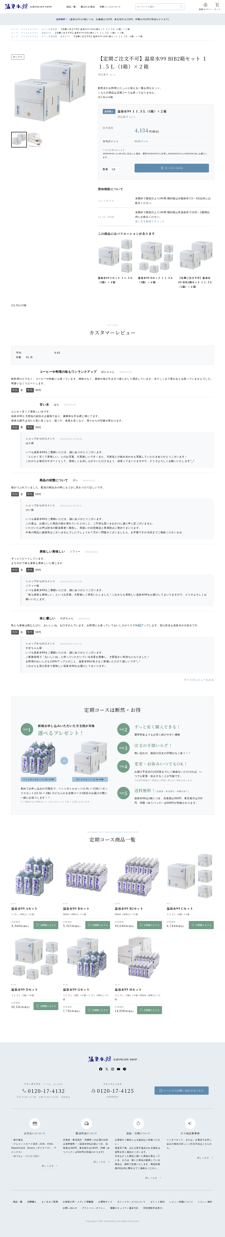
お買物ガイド (105, 1201)
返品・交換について (138, 1133)
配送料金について (86, 1133)
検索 (182, 7)
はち (56, 404)
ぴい (75, 480)
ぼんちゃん (108, 371)
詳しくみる (48, 1165)
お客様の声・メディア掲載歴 (78, 1201)
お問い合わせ (70, 1208)
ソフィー (75, 551)
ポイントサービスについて (131, 1201)
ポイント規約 (157, 1201)
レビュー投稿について (181, 1201)
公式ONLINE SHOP (41, 6)
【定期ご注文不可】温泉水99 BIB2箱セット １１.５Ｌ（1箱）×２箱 (195, 282)
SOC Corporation (107, 1221)
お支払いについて (35, 1133)
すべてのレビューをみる (199, 680)
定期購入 (32, 1201)
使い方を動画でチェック (150, 221)
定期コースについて (110, 6)
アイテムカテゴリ (29, 29)
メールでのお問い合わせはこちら (181, 1090)
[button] (19, 139)
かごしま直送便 (49, 29)
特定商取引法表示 (152, 1208)
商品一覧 (71, 6)
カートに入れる (174, 168)
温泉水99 (16, 7)
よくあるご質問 (49, 1201)
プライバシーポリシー (94, 1208)
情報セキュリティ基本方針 (124, 1208)
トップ (14, 29)
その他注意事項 (190, 1133)
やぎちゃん (67, 618)
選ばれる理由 (88, 6)
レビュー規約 (205, 1201)
